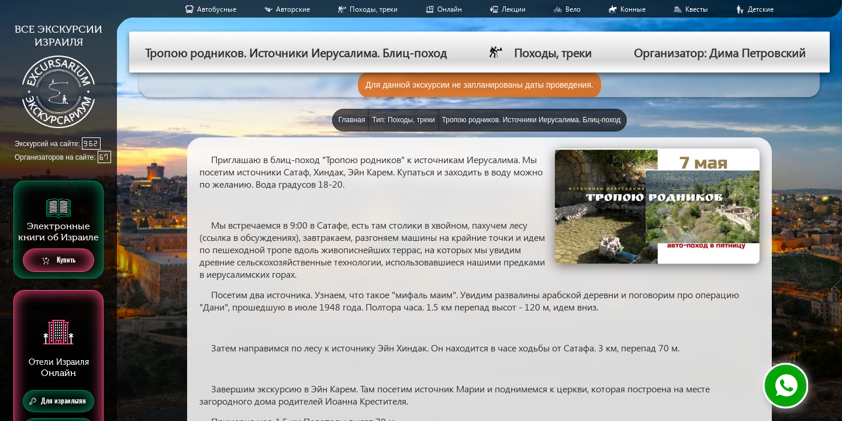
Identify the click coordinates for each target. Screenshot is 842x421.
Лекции (514, 9)
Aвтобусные (216, 9)
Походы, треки (374, 9)
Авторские (293, 9)
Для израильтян (57, 401)
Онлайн (449, 9)
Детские (761, 9)
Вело (573, 9)
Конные (633, 9)
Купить (58, 260)
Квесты (696, 9)
